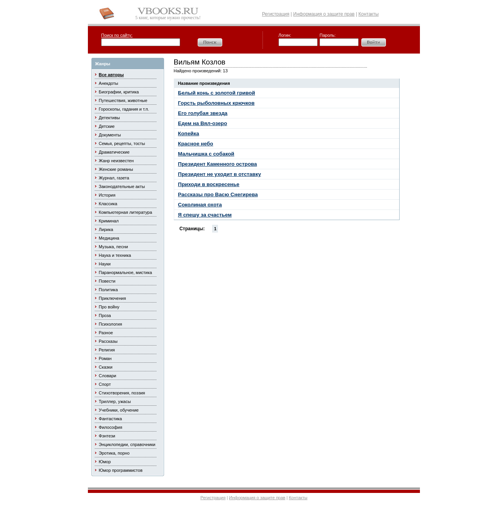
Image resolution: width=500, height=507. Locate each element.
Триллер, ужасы (115, 401)
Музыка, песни (113, 246)
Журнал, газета (114, 178)
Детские (107, 126)
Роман (105, 358)
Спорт (105, 384)
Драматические (114, 152)
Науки (105, 264)
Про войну (109, 307)
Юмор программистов (121, 470)
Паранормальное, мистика (125, 272)
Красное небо (195, 144)
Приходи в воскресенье (208, 184)
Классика (108, 203)
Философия (110, 427)
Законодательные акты (122, 186)
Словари (107, 375)
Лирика (106, 229)
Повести (107, 281)
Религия (107, 350)
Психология (110, 324)
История (107, 195)
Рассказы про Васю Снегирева (218, 194)
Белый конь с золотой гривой (216, 93)
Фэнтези (107, 436)
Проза (105, 315)
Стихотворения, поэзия (122, 393)
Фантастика (110, 418)
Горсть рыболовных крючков (216, 103)
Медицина (109, 238)
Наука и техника (115, 255)
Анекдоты (108, 83)
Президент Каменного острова (217, 164)
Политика (108, 289)
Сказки (105, 367)
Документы (110, 135)
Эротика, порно (114, 453)
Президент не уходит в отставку (219, 174)
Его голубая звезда (203, 113)
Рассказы (108, 341)
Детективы (109, 117)
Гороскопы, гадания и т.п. (124, 109)
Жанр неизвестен (116, 160)
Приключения (112, 298)
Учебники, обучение (119, 410)
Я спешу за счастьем (205, 215)
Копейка (188, 133)
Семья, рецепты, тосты (122, 143)
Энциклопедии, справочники (127, 444)
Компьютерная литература (125, 212)
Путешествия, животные (123, 100)
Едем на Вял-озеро (202, 123)
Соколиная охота (200, 205)
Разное (106, 332)
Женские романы (116, 169)
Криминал (109, 221)
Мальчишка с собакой (206, 154)
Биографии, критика (119, 92)
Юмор (105, 461)
